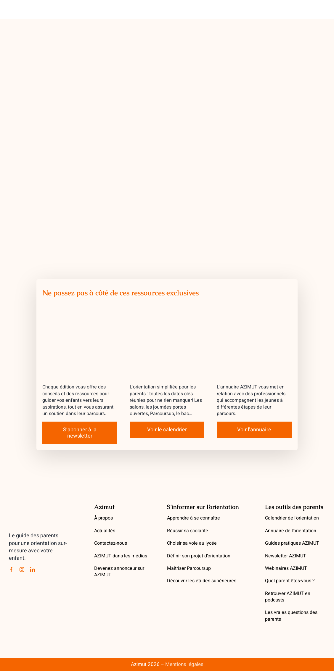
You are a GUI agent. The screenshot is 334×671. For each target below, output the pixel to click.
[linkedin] (32, 569)
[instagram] (22, 569)
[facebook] (11, 569)
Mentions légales (184, 664)
